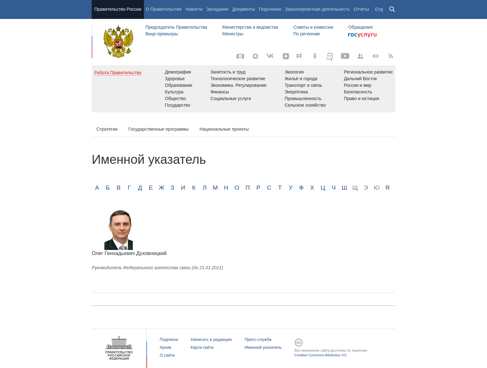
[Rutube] (300, 55)
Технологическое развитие (237, 78)
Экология (294, 71)
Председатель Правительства (176, 27)
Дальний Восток (360, 78)
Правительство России (117, 9)
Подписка (169, 339)
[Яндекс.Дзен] (285, 56)
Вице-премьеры (161, 33)
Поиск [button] (392, 9)
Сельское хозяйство (305, 105)
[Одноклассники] (315, 56)
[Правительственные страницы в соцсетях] (360, 56)
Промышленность (303, 98)
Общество (175, 98)
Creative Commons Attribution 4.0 (320, 355)
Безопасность (358, 91)
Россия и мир (357, 85)
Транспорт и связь (303, 85)
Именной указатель (262, 347)
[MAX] (255, 56)
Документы (243, 9)
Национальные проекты (224, 129)
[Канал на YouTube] (345, 56)
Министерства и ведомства (250, 27)
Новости (193, 9)
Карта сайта (202, 347)
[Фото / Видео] (240, 56)
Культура (174, 91)
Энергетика (296, 91)
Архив (165, 347)
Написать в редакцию (211, 339)
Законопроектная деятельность (317, 9)
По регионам (306, 33)
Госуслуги (362, 35)
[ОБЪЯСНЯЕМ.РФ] (330, 56)
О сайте (167, 355)
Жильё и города (301, 78)
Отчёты (361, 9)
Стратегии (107, 129)
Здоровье (175, 78)
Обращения (360, 27)
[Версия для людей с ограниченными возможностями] (375, 56)
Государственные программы (158, 129)
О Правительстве (164, 9)
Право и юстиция (361, 98)
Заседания (217, 9)
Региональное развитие (368, 71)
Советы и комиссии (313, 27)
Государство (177, 105)
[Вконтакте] (270, 56)
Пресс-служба (257, 339)
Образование (179, 85)
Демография (178, 71)
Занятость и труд (227, 71)
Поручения (270, 9)
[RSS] (390, 56)
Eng (379, 9)
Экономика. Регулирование (238, 85)
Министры (232, 33)
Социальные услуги (230, 98)
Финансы (219, 91)
